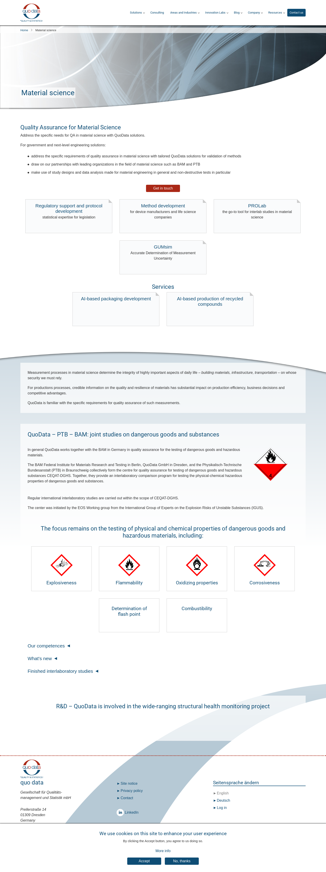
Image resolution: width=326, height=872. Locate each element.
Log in (222, 808)
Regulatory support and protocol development (68, 211)
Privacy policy (132, 791)
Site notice (129, 783)
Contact (127, 798)
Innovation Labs (215, 12)
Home (24, 30)
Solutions (136, 12)
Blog (237, 12)
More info (163, 856)
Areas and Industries (183, 12)
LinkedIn (121, 812)
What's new (40, 658)
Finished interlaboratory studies (60, 671)
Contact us (296, 12)
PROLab (257, 211)
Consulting (157, 12)
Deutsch (223, 800)
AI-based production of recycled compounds (210, 301)
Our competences (46, 645)
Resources (275, 12)
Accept (144, 866)
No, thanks (181, 866)
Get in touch (163, 188)
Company (254, 12)
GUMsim (163, 252)
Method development (163, 211)
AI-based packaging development (116, 298)
